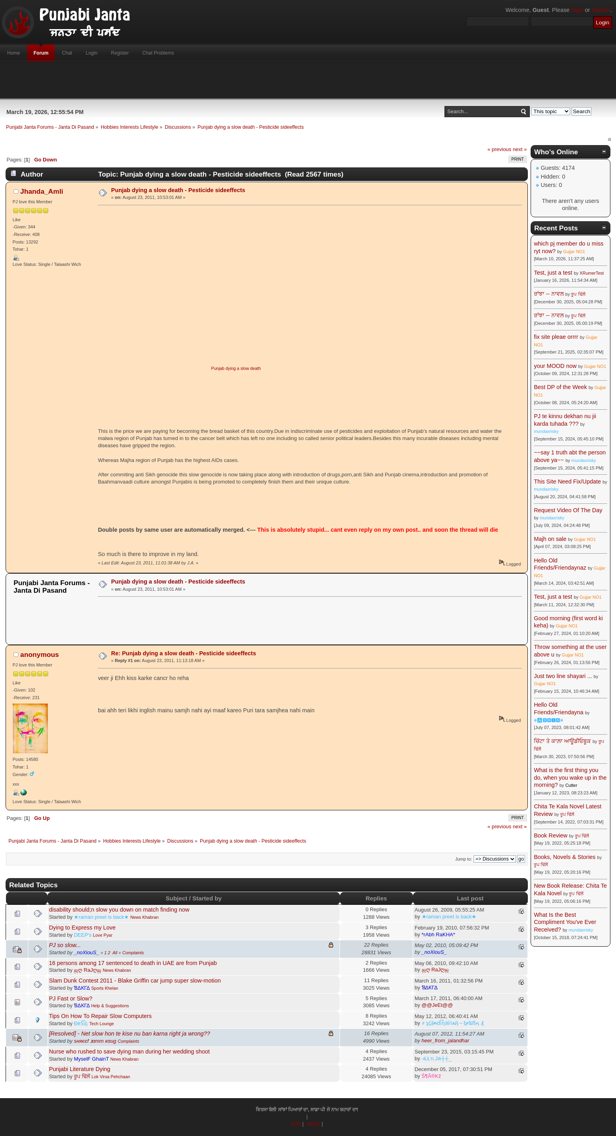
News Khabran (144, 917)
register (601, 10)
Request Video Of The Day (568, 510)
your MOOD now (555, 366)
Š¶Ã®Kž (431, 1076)
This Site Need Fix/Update (567, 481)
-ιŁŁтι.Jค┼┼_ (437, 1058)
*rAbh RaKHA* (438, 934)
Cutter (571, 785)
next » (520, 149)
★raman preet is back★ (101, 917)
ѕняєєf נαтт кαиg (95, 1041)
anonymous (39, 654)
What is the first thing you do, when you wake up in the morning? (570, 777)
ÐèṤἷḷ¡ (81, 1023)
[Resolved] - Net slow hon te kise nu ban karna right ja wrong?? (129, 1033)
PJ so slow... (65, 945)
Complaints (133, 952)
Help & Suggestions (110, 1005)
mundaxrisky (546, 431)
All (115, 952)
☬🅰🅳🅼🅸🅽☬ (548, 720)
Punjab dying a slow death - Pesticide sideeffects (178, 190)
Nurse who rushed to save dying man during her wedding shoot (129, 1051)
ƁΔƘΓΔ (82, 988)
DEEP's (82, 935)
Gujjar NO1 (574, 251)
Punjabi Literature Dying (80, 1069)
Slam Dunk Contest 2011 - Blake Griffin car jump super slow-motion (135, 980)
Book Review (550, 835)
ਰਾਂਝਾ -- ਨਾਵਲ (549, 294)
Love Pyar (103, 935)
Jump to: (463, 859)
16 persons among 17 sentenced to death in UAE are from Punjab (133, 963)
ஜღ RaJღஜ (87, 970)
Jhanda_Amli (41, 191)
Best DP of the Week (561, 387)
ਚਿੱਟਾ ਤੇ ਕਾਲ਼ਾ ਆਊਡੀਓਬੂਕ (562, 741)
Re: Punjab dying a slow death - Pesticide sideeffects (183, 653)
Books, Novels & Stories (564, 857)
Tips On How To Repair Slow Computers (100, 1016)
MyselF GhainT (91, 1059)
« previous (499, 149)
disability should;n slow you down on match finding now (119, 909)
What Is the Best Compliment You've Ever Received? (565, 922)
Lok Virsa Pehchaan (110, 1076)
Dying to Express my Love (82, 927)
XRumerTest (592, 273)
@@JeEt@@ (437, 1005)
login (577, 10)
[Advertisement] (308, 80)
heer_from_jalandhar (446, 1041)
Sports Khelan (104, 988)
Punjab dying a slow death (236, 368)
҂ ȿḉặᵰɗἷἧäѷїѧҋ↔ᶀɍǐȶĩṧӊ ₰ (453, 1023)
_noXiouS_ (86, 952)
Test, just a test (553, 272)
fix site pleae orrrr (556, 337)
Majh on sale (550, 539)
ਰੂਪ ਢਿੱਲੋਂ (82, 1076)
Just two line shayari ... (563, 676)
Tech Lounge (101, 1023)
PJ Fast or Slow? (71, 998)
